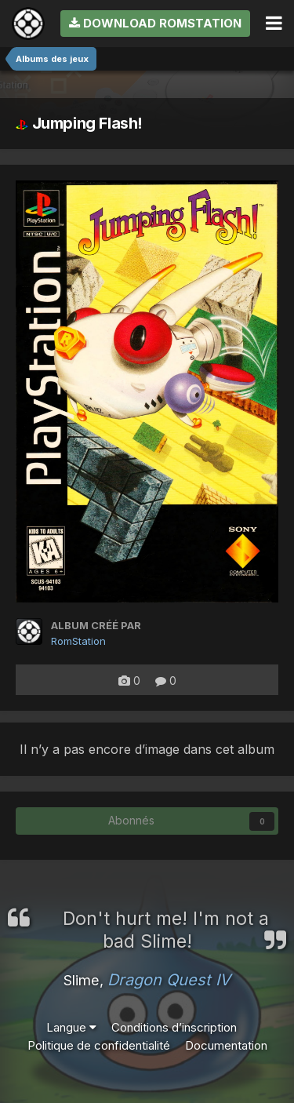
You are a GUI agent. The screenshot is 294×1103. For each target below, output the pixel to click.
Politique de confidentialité (98, 1045)
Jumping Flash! (79, 123)
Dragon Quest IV (168, 979)
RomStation (78, 641)
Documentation (226, 1045)
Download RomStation (155, 23)
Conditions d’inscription (174, 1027)
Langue (71, 1027)
